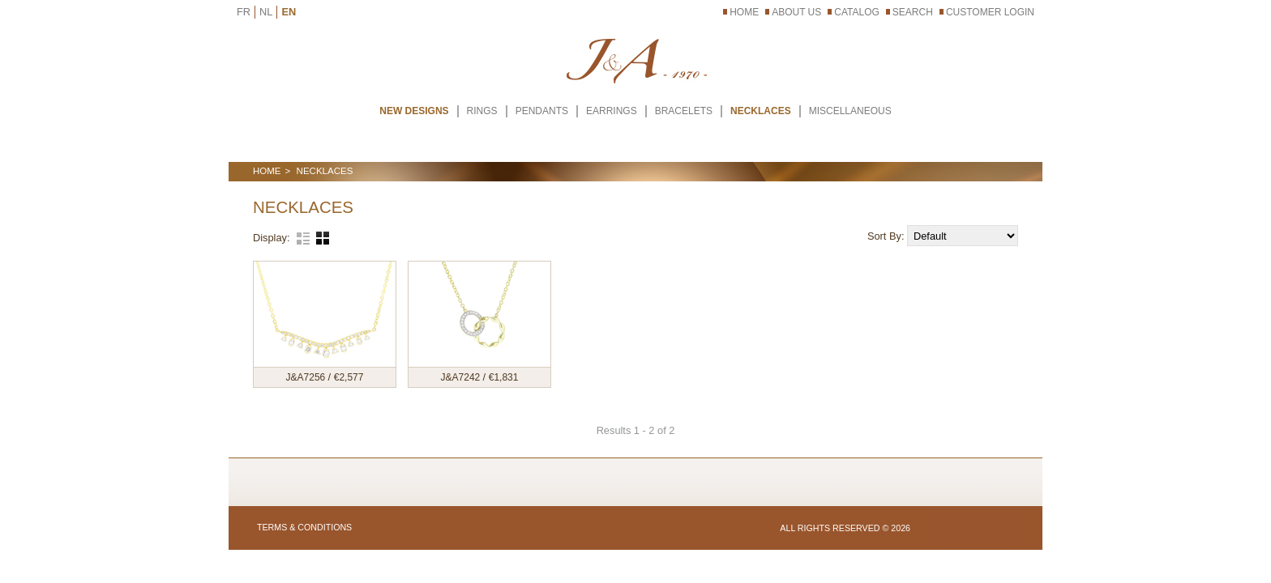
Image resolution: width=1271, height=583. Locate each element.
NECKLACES (760, 111)
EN (288, 12)
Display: (271, 238)
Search (912, 12)
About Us (796, 12)
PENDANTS (542, 111)
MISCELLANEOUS (850, 111)
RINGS (482, 111)
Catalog (856, 12)
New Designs (413, 111)
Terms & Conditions (304, 527)
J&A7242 (462, 377)
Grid (322, 238)
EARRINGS (611, 111)
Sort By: (887, 236)
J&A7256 (307, 377)
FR (243, 12)
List (303, 238)
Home (744, 12)
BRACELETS (684, 111)
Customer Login (990, 12)
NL (265, 12)
